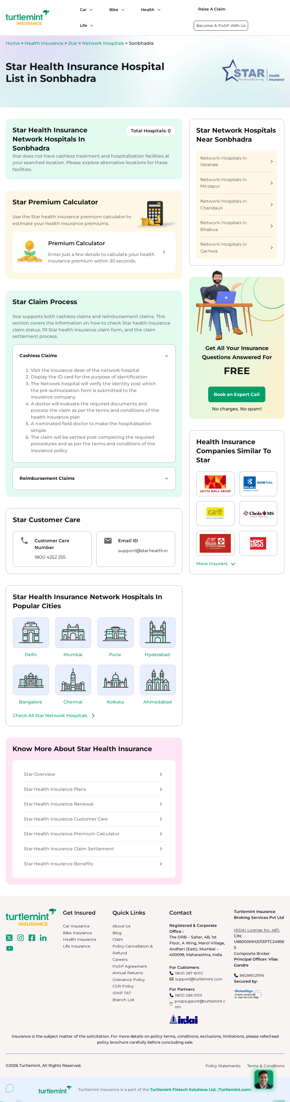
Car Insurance (76, 926)
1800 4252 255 (50, 557)
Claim (117, 939)
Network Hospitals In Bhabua (236, 226)
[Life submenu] (90, 25)
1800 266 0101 (188, 995)
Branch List (123, 999)
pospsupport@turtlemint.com (200, 1004)
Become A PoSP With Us (221, 25)
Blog (116, 933)
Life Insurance (76, 946)
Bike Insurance (77, 933)
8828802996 (252, 975)
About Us (121, 926)
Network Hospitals (103, 43)
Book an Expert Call (237, 394)
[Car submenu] (90, 10)
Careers (119, 959)
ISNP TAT (121, 993)
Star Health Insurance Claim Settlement (93, 848)
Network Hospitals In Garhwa (236, 247)
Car (83, 9)
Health (147, 9)
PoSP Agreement (129, 966)
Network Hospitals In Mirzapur (236, 183)
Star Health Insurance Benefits (93, 863)
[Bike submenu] (121, 10)
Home (13, 43)
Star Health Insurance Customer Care (93, 819)
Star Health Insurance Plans (93, 789)
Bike (113, 9)
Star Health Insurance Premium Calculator (93, 833)
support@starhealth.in (143, 550)
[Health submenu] (157, 10)
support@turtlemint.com (198, 979)
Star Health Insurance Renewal (93, 804)
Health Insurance (44, 43)
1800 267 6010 (189, 973)
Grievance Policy (128, 979)
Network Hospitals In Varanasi (236, 161)
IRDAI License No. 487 (256, 930)
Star (73, 43)
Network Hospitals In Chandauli (236, 204)
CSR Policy (123, 986)
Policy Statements (222, 1065)
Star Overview (93, 774)
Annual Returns (127, 972)
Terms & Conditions (265, 1065)
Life (83, 25)
